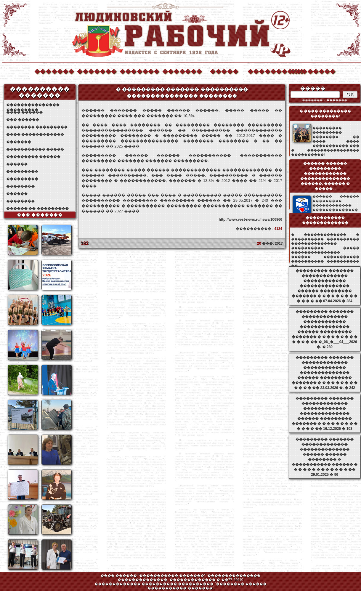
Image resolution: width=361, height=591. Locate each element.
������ (17, 164)
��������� (22, 171)
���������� (267, 70)
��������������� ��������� (33, 105)
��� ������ (22, 120)
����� (224, 70)
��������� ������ (33, 157)
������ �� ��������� (37, 208)
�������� (309, 70)
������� (53, 70)
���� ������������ (35, 134)
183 (85, 243)
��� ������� (40, 214)
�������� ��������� (37, 127)
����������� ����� (35, 149)
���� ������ (24, 112)
